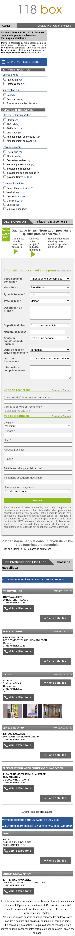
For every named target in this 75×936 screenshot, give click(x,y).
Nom (7, 440)
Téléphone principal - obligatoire (23, 468)
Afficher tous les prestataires (37, 812)
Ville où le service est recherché (23, 406)
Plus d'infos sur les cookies (18, 925)
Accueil (6, 25)
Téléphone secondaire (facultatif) (23, 477)
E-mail (8, 458)
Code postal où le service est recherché (27, 397)
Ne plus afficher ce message (50, 925)
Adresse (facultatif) (14, 449)
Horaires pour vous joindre (19, 487)
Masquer (66, 585)
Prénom (9, 430)
